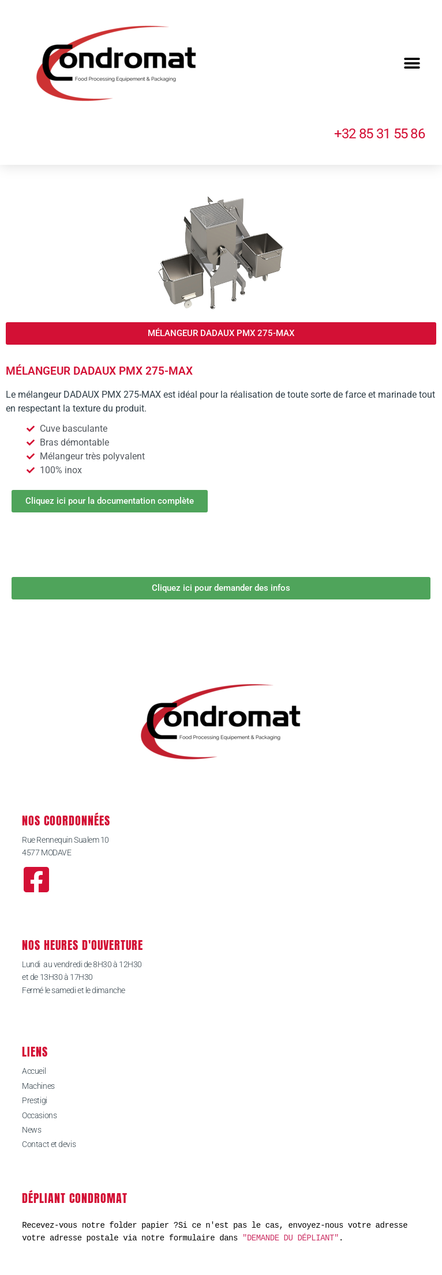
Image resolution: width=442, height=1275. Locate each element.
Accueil (34, 1071)
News (31, 1129)
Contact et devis (49, 1144)
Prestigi (34, 1100)
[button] (412, 64)
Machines (38, 1086)
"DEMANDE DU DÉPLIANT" (290, 1237)
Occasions (39, 1115)
